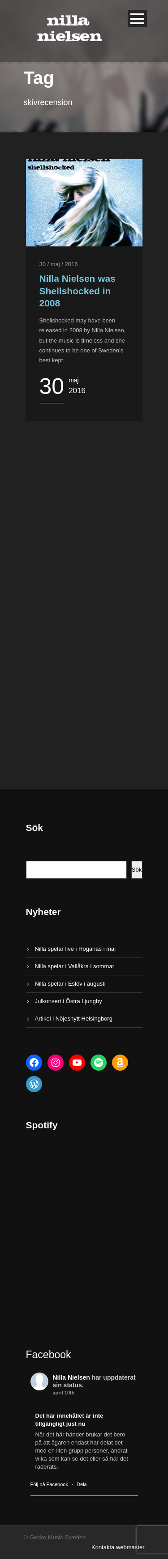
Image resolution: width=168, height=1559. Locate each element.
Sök (137, 869)
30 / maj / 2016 (58, 264)
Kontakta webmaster (118, 1547)
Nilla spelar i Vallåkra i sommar (74, 966)
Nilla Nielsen (71, 1377)
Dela (82, 1484)
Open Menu (137, 18)
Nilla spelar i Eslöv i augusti (70, 983)
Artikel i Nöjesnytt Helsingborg (73, 1018)
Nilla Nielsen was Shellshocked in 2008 (77, 290)
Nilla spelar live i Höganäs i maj (75, 948)
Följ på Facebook (49, 1484)
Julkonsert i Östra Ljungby (68, 1001)
